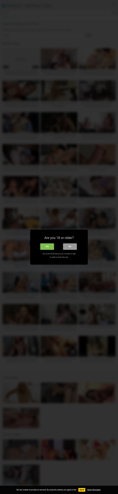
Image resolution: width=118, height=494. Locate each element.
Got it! (82, 490)
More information (94, 490)
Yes (47, 246)
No (70, 246)
